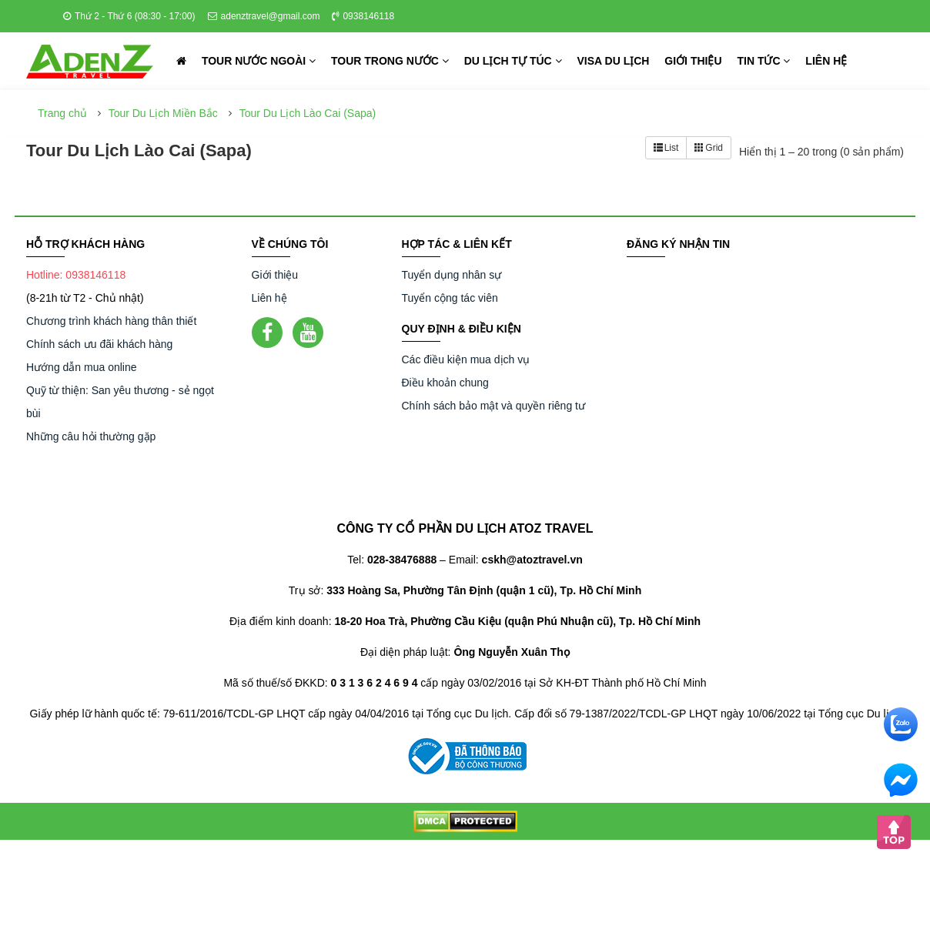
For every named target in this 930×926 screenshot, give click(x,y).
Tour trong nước (390, 61)
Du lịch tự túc (513, 61)
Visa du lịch (613, 61)
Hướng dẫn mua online (81, 367)
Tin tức (763, 61)
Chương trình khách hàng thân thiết (111, 321)
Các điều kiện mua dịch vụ (466, 359)
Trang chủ (62, 113)
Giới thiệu (692, 61)
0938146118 (363, 16)
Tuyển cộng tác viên (450, 298)
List (666, 147)
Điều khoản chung (445, 382)
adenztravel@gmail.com (264, 16)
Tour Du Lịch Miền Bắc (163, 113)
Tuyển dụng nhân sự (452, 275)
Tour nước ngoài (259, 61)
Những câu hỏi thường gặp (91, 436)
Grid (708, 147)
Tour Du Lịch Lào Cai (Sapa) (307, 113)
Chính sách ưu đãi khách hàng (99, 344)
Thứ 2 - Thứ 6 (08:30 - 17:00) (129, 16)
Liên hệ (826, 61)
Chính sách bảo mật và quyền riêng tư (493, 405)
